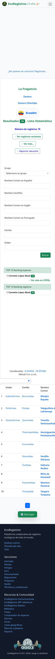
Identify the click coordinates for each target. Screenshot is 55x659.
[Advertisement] (27, 38)
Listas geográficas (13, 624)
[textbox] (27, 185)
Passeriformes (13, 420)
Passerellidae (28, 482)
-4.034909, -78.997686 (35, 371)
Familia (8, 230)
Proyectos (9, 580)
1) (20, 275)
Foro (6, 570)
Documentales (11, 574)
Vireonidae (27, 456)
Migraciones (10, 577)
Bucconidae (28, 396)
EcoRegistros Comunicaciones (19, 599)
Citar (6, 549)
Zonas (7, 621)
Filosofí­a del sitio (12, 546)
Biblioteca (9, 608)
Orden (7, 242)
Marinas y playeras (13, 628)
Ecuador (31, 113)
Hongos (8, 567)
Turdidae (26, 465)
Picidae (25, 408)
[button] (27, 136)
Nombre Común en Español (18, 180)
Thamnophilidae (30, 432)
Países (7, 612)
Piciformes (11, 408)
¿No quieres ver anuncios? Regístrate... (27, 71)
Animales (8, 561)
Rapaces (8, 631)
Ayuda (7, 583)
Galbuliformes (13, 396)
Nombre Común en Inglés (17, 205)
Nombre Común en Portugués (19, 217)
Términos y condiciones (16, 587)
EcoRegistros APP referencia (18, 602)
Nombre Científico (13, 192)
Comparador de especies (16, 615)
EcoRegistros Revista (14, 605)
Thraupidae (28, 491)
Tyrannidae (27, 420)
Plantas (8, 564)
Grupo (7, 168)
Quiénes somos (12, 542)
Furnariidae (28, 444)
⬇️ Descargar (27, 514)
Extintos (8, 618)
